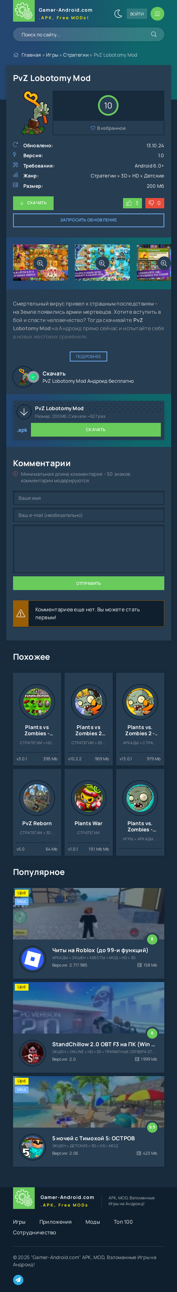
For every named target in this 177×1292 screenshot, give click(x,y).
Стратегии (76, 54)
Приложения (56, 1221)
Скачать (37, 203)
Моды (93, 1221)
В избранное (111, 128)
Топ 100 (123, 1221)
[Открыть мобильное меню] (157, 14)
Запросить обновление (88, 220)
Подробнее (88, 356)
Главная (31, 54)
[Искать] (154, 34)
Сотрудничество (34, 1232)
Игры (52, 54)
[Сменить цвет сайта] (118, 14)
